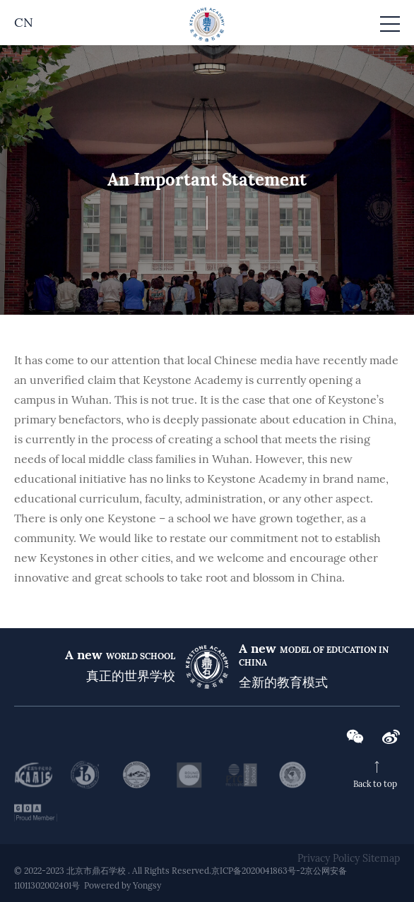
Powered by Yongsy (122, 885)
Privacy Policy (328, 858)
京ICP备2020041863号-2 (257, 870)
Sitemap (381, 858)
